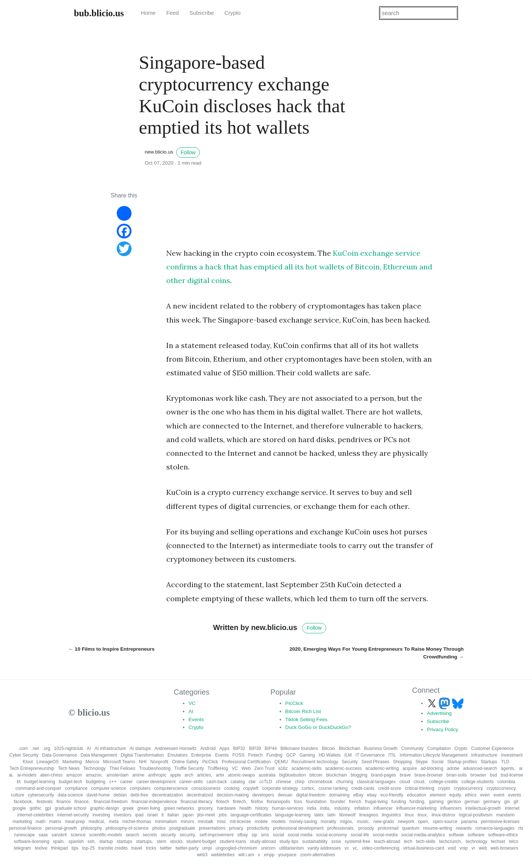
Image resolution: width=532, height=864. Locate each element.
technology (476, 841)
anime (138, 775)
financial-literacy (196, 801)
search (132, 834)
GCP (291, 755)
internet (512, 808)
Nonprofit (159, 761)
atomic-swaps (241, 775)
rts (520, 828)
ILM (348, 755)
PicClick (294, 703)
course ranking (333, 788)
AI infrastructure (110, 748)
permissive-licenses (500, 821)
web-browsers (504, 848)
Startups (489, 761)
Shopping (402, 761)
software (476, 834)
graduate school (70, 808)
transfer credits (112, 848)
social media (300, 834)
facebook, (23, 801)
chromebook (320, 781)
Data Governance (59, 755)
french (355, 801)
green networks (179, 808)
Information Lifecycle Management (433, 755)
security (168, 834)
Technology (94, 768)
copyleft (250, 788)
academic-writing (382, 768)
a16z (283, 768)
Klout (28, 761)
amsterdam (117, 775)
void (452, 848)
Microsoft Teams (119, 761)
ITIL (392, 755)
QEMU (281, 761)
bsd (493, 775)
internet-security (73, 814)
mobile (261, 821)
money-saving (303, 821)
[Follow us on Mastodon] (445, 703)
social (278, 834)
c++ (112, 781)
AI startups (140, 748)
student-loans (232, 841)
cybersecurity (41, 795)
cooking (231, 788)
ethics (470, 795)
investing (101, 814)
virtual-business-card (423, 848)
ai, (11, 775)
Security (350, 761)
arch (189, 775)
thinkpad (59, 848)
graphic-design (104, 808)
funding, (418, 801)
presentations (212, 828)
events (514, 795)
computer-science (108, 788)
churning (344, 781)
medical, (97, 821)
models (279, 821)
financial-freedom (110, 801)
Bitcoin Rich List (303, 711)
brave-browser (429, 775)
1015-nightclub (68, 748)
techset (498, 841)
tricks (151, 848)
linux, (422, 814)
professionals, (341, 828)
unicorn (268, 848)
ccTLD (265, 781)
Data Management (99, 755)
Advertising (439, 713)
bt (19, 781)
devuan (285, 795)
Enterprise (201, 755)
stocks (176, 841)
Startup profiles (462, 761)
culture (17, 795)
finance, (82, 801)
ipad (139, 814)
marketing (22, 821)
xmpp (269, 854)
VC (191, 703)
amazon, (94, 775)
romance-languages (495, 828)
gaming (436, 801)
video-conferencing (380, 848)
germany (492, 801)
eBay (358, 795)
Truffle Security (189, 768)
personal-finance (25, 828)
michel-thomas (136, 821)
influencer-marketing (416, 808)
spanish (75, 841)
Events (196, 719)
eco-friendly (392, 795)
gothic (35, 808)
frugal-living (376, 801)
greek (128, 808)
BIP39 (255, 748)
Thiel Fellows (122, 768)
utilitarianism (291, 848)
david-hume (98, 795)
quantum (411, 828)
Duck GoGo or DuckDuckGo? (318, 727)
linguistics (391, 814)
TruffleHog (218, 768)
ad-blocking (431, 768)
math (40, 821)
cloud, (420, 781)
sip (254, 834)
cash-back (217, 781)
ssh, (92, 841)
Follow (188, 152)
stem (161, 841)
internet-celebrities (35, 814)
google (19, 808)
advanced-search (480, 768)
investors (123, 814)
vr (473, 848)
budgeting (95, 781)
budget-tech (70, 781)
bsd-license (512, 775)
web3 (202, 854)
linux (409, 814)
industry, (342, 808)
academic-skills (306, 768)
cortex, (308, 788)
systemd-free (357, 841)
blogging (359, 775)
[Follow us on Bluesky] (458, 703)
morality (328, 821)
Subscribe (202, 13)
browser (478, 775)
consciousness (206, 788)
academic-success (343, 768)
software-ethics (503, 834)
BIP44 (271, 748)
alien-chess (51, 775)
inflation (361, 808)
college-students (477, 781)
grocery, (206, 808)
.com (23, 748)
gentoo (454, 801)
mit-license (240, 821)
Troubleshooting (155, 768)
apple (175, 775)
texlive (41, 848)
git (516, 801)
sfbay (242, 834)
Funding (274, 755)
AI (190, 711)
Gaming (307, 755)
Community (412, 748)
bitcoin (316, 775)
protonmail (388, 828)
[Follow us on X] (433, 703)
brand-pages (383, 775)
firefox (257, 801)
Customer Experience (492, 748)
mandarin (505, 814)
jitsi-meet (206, 814)
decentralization (167, 795)
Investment (512, 755)
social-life (360, 834)
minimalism (166, 821)
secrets (150, 834)
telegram (22, 848)
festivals (44, 801)
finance (64, 801)
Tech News (69, 768)
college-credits (443, 781)
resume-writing (437, 828)
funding (398, 801)
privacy (236, 828)
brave (405, 775)
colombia (506, 781)
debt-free (139, 795)
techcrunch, (450, 841)
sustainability (315, 841)
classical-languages (376, 781)
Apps (224, 748)
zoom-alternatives (317, 854)
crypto (444, 788)
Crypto (233, 13)
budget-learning (39, 781)
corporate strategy (280, 788)
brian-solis (457, 775)
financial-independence (154, 801)
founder (337, 801)
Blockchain (349, 748)
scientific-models (105, 834)
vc (346, 848)
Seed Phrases (375, 761)
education (416, 795)
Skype (421, 761)
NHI (143, 761)
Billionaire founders (299, 748)
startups (124, 841)
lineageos (368, 814)
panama (469, 821)
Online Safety (185, 761)
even (485, 795)
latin (331, 814)
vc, (355, 848)
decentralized (200, 795)
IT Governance (370, 755)
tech (408, 841)
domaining (339, 795)
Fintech (255, 755)
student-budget (201, 841)
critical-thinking (419, 788)
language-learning (293, 814)
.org (46, 748)
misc (221, 821)
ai (520, 768)
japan (188, 814)
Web (246, 768)
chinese (283, 781)
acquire (409, 768)
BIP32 (239, 748)
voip (464, 848)
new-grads (384, 821)
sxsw (336, 841)
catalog (238, 781)
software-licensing (31, 841)
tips (74, 848)
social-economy (331, 834)
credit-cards (363, 788)
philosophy (91, 828)
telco (513, 841)
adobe (453, 768)
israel (152, 814)
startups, (144, 841)
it (162, 814)
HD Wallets (329, 755)
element (438, 795)
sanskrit (59, 834)
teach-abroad (387, 841)
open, (423, 821)
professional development (298, 828)
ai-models (27, 775)
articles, (204, 775)
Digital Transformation (142, 755)
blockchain (336, 775)
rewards (464, 828)
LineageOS (48, 761)
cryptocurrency (468, 788)
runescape (24, 834)
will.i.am (246, 854)
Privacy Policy (442, 729)
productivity (258, 828)
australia (267, 775)
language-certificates (251, 814)
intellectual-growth (483, 808)
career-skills (191, 781)
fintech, (240, 801)
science (78, 834)
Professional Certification (246, 761)
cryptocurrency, (501, 788)
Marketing (72, 761)
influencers (450, 808)
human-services (287, 808)
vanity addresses (324, 848)
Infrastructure (484, 755)
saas (43, 834)
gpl (48, 808)
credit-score (390, 788)
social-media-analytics (423, 834)
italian (173, 814)
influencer (383, 808)
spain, (59, 841)
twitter (166, 848)
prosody (366, 828)
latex (319, 814)
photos (159, 828)
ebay (371, 795)
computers (140, 788)
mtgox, (346, 821)
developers (263, 795)
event (499, 795)
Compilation (439, 748)
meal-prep (75, 821)
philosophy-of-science (127, 828)
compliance (76, 788)
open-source (445, 821)
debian (120, 795)
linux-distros (443, 814)
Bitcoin (328, 748)
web (483, 848)
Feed (172, 13)
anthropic (157, 775)
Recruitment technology (314, 761)
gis (507, 801)
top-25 (88, 848)
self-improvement (216, 834)
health (245, 808)
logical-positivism (475, 814)
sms (265, 834)
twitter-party (187, 848)
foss (298, 801)
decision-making (233, 795)
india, (325, 808)
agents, (508, 768)
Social (438, 761)
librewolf (347, 814)
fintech (222, 801)
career (126, 781)
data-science (70, 795)
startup (106, 841)
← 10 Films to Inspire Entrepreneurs (111, 649)
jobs (223, 814)
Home (148, 13)
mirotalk (205, 821)
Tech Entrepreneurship (32, 768)
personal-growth (61, 828)
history (261, 808)
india (311, 808)
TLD (505, 761)
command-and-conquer (38, 788)
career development (155, 781)
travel (137, 848)
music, (363, 821)
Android (207, 748)
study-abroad (263, 841)
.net (35, 748)
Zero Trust (264, 768)
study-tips (288, 841)
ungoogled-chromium (237, 848)
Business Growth (381, 748)
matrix (55, 821)
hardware (226, 808)
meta (114, 821)
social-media (385, 834)
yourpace (287, 854)
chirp (299, 781)
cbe (252, 781)
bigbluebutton (292, 775)
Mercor (92, 761)
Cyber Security (23, 755)
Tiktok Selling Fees (306, 719)
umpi (207, 848)
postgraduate (182, 828)
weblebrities (223, 854)
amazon (74, 775)
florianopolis (278, 801)
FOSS (238, 755)
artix (220, 775)
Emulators (178, 755)
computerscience (171, 788)
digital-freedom (310, 795)
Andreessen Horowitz (175, 748)
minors (187, 821)
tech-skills (426, 841)
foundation (316, 801)
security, (188, 834)
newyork (406, 821)
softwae (456, 834)
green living (148, 808)
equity (455, 795)
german (472, 801)
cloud (404, 781)
